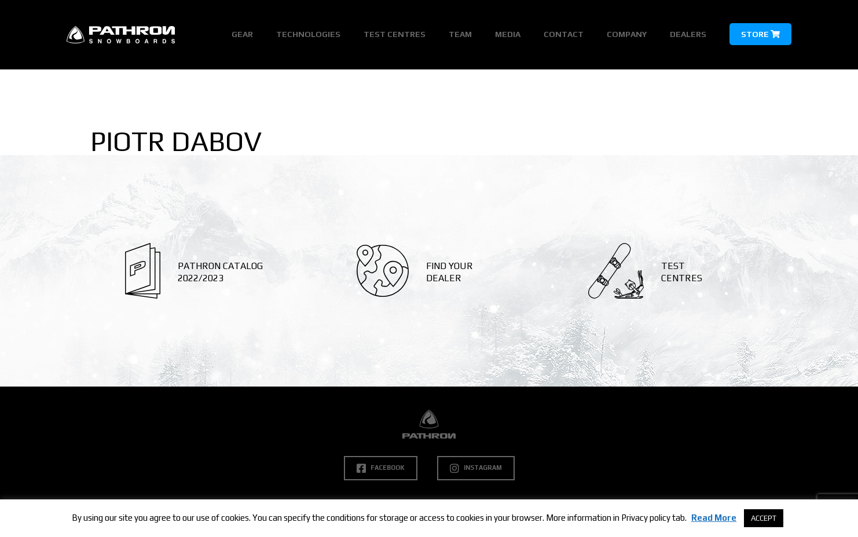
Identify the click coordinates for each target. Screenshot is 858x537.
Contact (564, 34)
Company (627, 34)
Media (507, 34)
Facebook (381, 468)
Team (460, 34)
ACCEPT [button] (763, 518)
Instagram (476, 468)
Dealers (688, 34)
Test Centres (395, 34)
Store (760, 34)
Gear (242, 34)
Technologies (308, 34)
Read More (713, 518)
